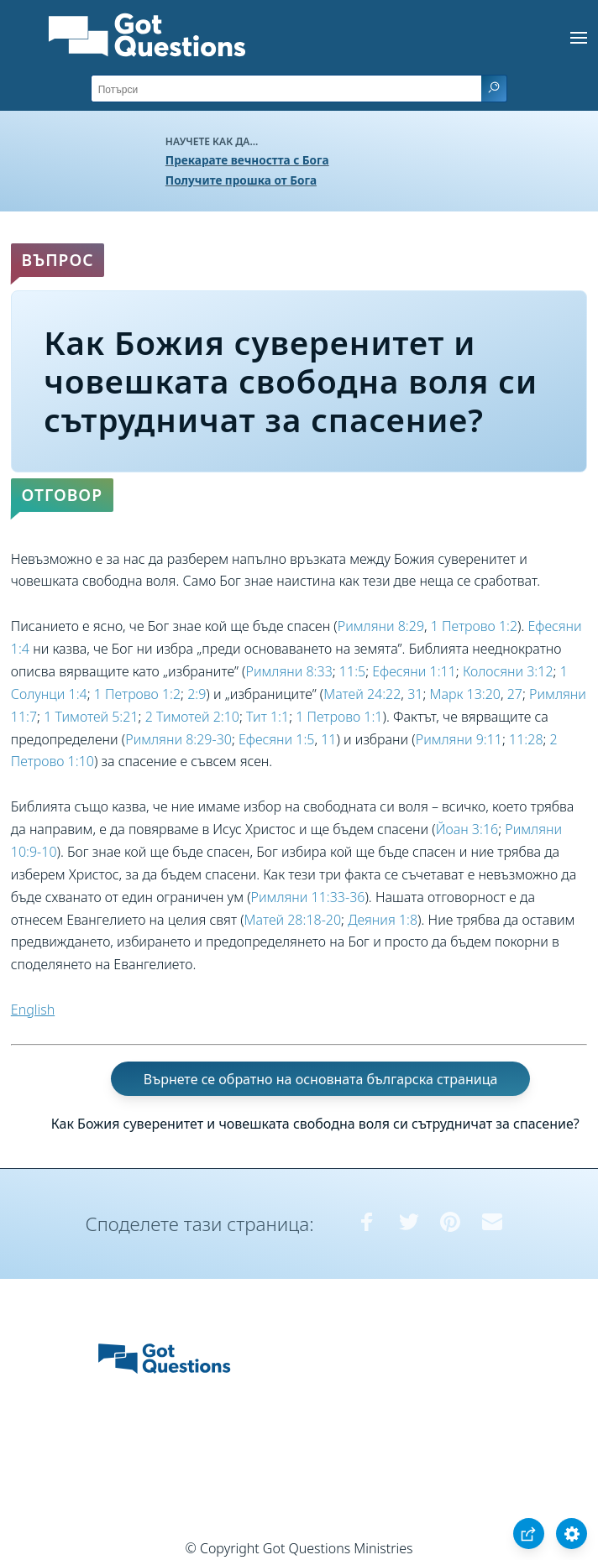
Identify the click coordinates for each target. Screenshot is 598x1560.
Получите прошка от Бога (241, 180)
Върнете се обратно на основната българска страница (321, 1079)
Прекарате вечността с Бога (247, 160)
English (33, 1009)
